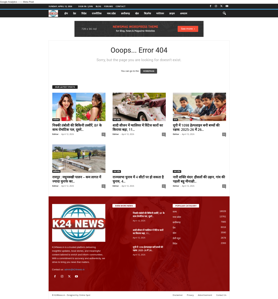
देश (74, 13)
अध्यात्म (183, 13)
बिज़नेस (147, 13)
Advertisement (205, 295)
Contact (121, 6)
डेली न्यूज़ (177, 238)
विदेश (84, 13)
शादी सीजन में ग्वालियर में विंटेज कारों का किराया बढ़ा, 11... (138, 127)
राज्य (175, 119)
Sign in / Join (85, 6)
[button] (224, 13)
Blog (98, 6)
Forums (108, 6)
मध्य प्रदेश (111, 13)
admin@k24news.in (74, 269)
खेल (137, 13)
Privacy (190, 295)
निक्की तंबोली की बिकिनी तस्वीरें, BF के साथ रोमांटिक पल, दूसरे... (77, 127)
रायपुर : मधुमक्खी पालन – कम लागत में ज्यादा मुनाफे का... (76, 179)
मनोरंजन (160, 13)
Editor (55, 134)
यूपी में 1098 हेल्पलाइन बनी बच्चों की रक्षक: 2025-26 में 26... (196, 127)
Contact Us (221, 295)
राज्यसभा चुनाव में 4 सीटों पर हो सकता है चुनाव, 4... (138, 179)
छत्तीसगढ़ (125, 13)
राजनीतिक (97, 13)
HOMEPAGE (148, 71)
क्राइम (172, 13)
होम (66, 13)
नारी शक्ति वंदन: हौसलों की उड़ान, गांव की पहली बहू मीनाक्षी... (199, 179)
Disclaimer (178, 295)
